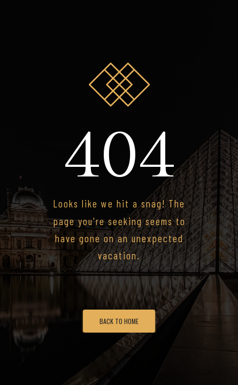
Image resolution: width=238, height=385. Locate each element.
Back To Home (119, 321)
